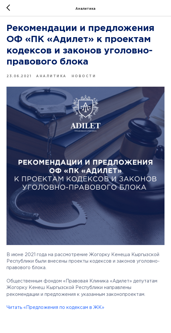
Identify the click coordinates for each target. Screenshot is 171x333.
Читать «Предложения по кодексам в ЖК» (55, 308)
